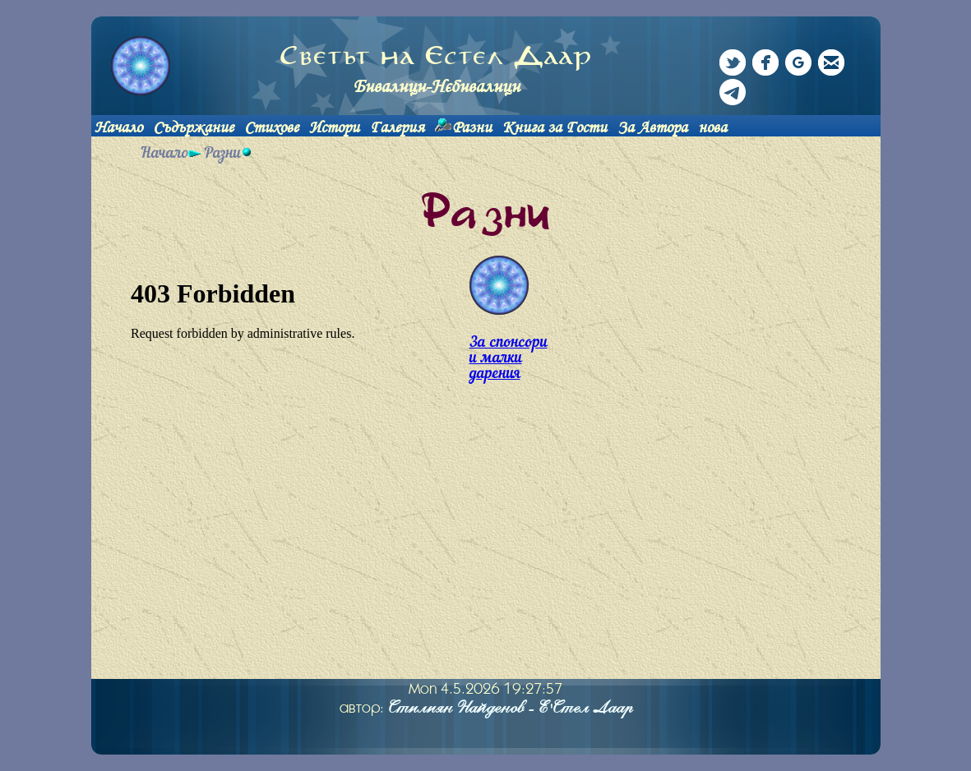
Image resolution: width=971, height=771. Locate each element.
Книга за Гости (554, 127)
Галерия (397, 127)
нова (712, 127)
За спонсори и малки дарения (508, 358)
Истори (334, 127)
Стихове (271, 127)
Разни (472, 127)
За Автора (652, 127)
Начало (118, 127)
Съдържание (193, 127)
